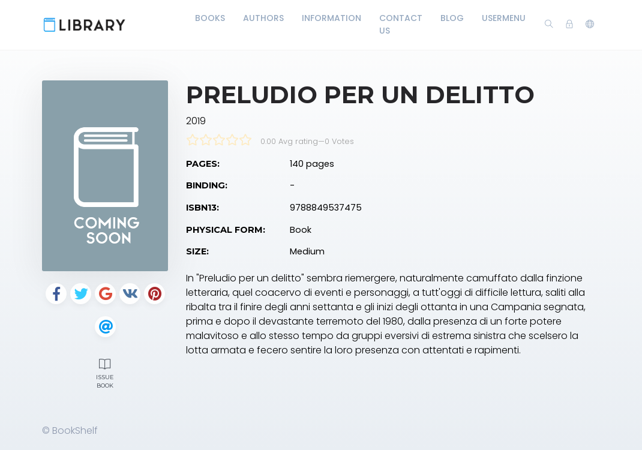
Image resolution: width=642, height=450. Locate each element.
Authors (263, 18)
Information (331, 18)
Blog (452, 18)
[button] (590, 25)
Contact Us (400, 24)
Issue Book (105, 372)
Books (210, 18)
